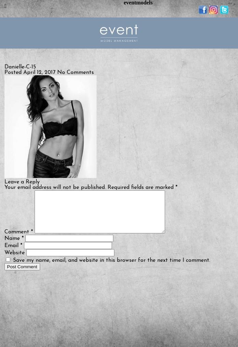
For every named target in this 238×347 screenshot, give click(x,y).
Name (14, 246)
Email (13, 254)
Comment (18, 240)
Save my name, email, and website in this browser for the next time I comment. (111, 268)
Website (14, 261)
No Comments (75, 72)
